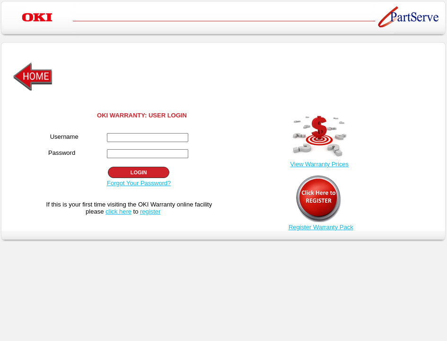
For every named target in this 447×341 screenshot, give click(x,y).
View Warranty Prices (319, 164)
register (150, 211)
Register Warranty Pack (321, 227)
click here (118, 211)
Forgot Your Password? (139, 183)
